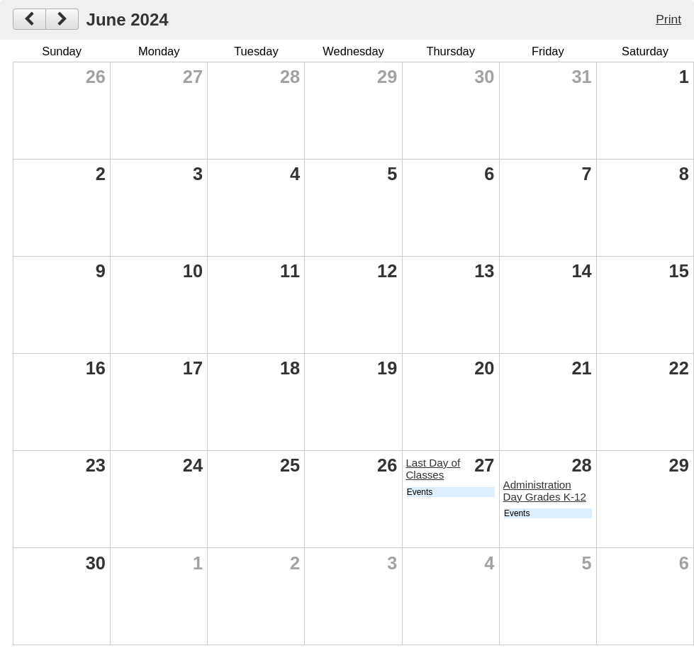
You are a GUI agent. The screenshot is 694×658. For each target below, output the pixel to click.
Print (668, 19)
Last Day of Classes (432, 469)
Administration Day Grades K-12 (544, 491)
